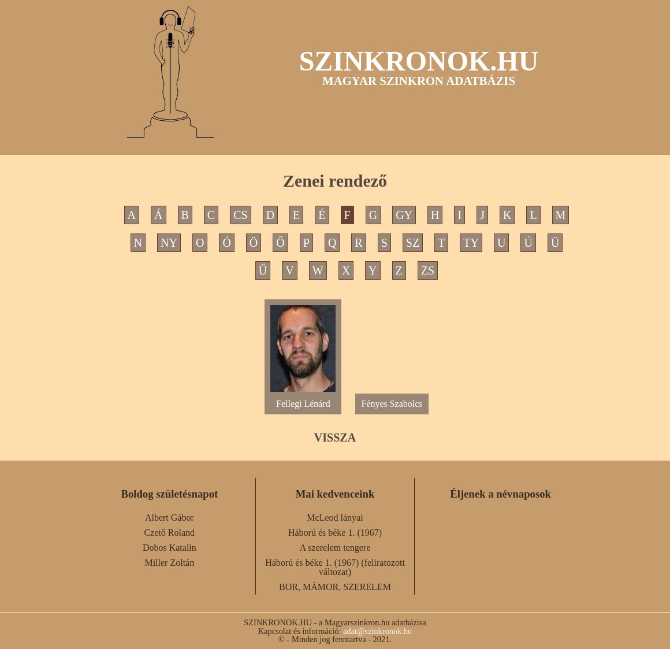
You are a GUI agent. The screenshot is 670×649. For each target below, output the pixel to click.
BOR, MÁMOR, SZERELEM (335, 587)
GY (404, 215)
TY (471, 242)
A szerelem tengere (335, 547)
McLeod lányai (335, 517)
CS (240, 215)
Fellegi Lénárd (303, 399)
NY (169, 242)
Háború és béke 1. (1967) (335, 532)
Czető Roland (169, 532)
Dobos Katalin (169, 547)
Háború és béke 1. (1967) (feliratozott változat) (335, 567)
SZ (412, 242)
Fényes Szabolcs (391, 404)
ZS (427, 270)
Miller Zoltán (169, 563)
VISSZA (335, 437)
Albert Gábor (169, 517)
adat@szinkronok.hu (377, 631)
